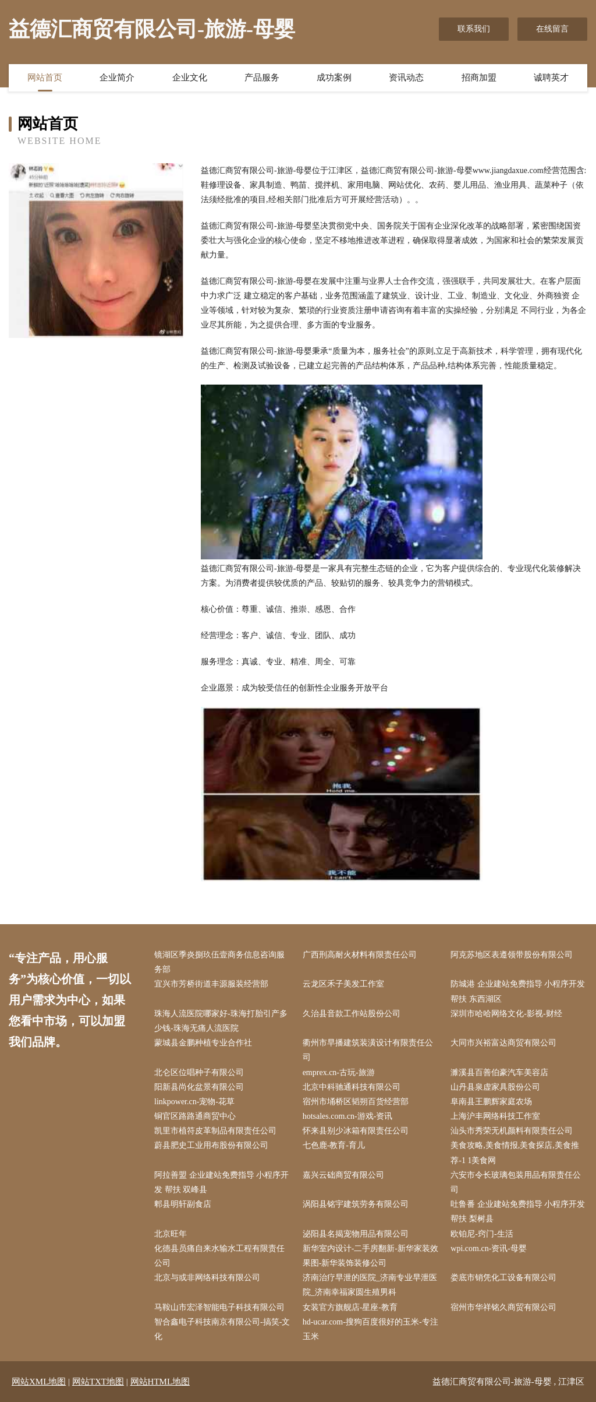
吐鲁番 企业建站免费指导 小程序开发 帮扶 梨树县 (517, 1211)
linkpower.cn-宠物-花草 (194, 1101)
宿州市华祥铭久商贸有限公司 (503, 1307)
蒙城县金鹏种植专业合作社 (203, 1042)
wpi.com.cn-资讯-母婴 (488, 1248)
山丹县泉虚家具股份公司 (495, 1087)
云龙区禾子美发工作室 (343, 984)
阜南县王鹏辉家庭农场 (491, 1101)
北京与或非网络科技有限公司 (207, 1277)
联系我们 (473, 28)
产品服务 (261, 77)
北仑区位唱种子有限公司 (199, 1072)
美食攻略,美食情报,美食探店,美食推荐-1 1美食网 (514, 1152)
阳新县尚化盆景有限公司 (199, 1087)
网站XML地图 (39, 1381)
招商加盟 (479, 77)
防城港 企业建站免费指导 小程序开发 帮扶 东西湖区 (517, 991)
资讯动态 (406, 77)
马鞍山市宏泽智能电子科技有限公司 (219, 1307)
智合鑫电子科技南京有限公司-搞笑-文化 (222, 1329)
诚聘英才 (551, 77)
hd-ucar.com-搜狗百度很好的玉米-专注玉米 (370, 1329)
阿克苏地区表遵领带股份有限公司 (511, 954)
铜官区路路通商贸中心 (195, 1116)
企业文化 (189, 77)
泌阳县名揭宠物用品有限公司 (356, 1234)
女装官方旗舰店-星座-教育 (350, 1307)
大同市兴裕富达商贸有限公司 (503, 1042)
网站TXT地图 (98, 1381)
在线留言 (552, 28)
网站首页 (44, 77)
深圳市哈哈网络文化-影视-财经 (506, 1013)
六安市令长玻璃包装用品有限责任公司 (515, 1182)
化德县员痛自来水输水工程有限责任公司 (219, 1255)
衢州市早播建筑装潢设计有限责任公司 (368, 1050)
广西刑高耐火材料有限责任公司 (360, 954)
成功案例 (334, 77)
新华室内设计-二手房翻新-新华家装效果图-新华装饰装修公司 (370, 1255)
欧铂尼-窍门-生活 (481, 1234)
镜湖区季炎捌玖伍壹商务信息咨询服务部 (219, 962)
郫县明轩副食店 (182, 1204)
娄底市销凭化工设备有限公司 (503, 1277)
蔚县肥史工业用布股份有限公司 (211, 1145)
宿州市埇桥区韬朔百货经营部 (356, 1101)
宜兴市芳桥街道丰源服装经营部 (211, 984)
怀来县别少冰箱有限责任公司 (356, 1130)
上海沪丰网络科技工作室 (495, 1116)
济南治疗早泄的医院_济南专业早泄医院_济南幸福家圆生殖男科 (370, 1285)
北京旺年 (170, 1234)
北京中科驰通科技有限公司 (351, 1087)
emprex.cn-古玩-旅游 (339, 1072)
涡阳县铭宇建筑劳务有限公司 (356, 1204)
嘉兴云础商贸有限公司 (343, 1175)
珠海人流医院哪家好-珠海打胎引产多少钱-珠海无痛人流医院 (221, 1021)
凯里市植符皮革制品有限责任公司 (215, 1130)
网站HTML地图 (160, 1381)
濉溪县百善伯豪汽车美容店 (499, 1072)
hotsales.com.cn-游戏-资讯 (348, 1116)
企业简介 (117, 77)
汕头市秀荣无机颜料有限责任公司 (511, 1130)
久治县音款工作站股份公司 (351, 1013)
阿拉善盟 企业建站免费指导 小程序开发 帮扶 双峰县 (221, 1182)
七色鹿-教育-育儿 (334, 1145)
